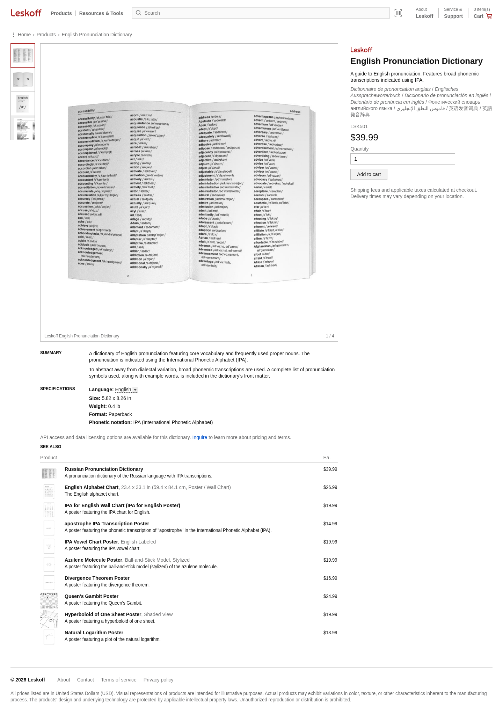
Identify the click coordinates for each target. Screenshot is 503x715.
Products (61, 13)
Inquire (199, 437)
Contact (85, 680)
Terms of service (119, 680)
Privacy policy (159, 680)
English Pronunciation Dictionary (97, 34)
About (63, 680)
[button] (126, 390)
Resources (101, 13)
